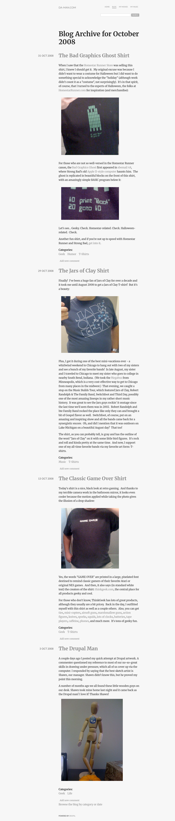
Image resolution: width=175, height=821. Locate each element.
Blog (114, 7)
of (103, 616)
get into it (94, 243)
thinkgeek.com (104, 589)
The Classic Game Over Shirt (93, 478)
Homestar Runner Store (98, 65)
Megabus (116, 377)
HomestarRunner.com (72, 90)
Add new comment (70, 261)
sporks (82, 616)
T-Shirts (84, 254)
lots (99, 616)
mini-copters (72, 612)
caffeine (74, 621)
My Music (134, 7)
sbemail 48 (124, 167)
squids (92, 616)
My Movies (123, 7)
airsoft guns (89, 612)
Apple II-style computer (101, 171)
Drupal (72, 816)
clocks (109, 616)
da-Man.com (67, 7)
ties (61, 612)
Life (69, 793)
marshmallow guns (110, 612)
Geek (62, 254)
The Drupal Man (78, 649)
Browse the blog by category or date (80, 804)
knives (73, 616)
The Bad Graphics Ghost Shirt (94, 56)
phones (84, 621)
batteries (119, 616)
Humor (71, 254)
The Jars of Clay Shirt (84, 271)
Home (107, 7)
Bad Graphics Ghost (84, 167)
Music (62, 461)
